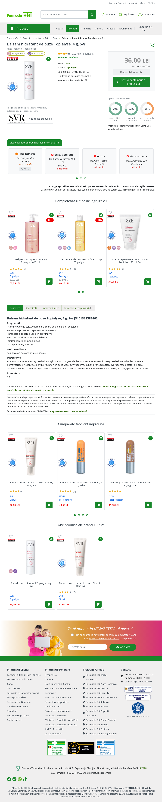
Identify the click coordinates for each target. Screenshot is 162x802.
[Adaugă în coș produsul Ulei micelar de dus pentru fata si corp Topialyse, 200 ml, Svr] (98, 281)
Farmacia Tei (13, 38)
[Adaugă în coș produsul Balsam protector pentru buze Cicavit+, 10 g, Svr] (49, 505)
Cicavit (13, 499)
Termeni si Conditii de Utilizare (24, 674)
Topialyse (71, 67)
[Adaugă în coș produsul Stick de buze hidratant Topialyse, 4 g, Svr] (48, 604)
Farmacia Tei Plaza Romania (100, 683)
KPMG (143, 768)
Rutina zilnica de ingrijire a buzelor (35, 389)
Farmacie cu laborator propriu (23, 692)
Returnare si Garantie (19, 701)
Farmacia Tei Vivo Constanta (100, 697)
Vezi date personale (110, 638)
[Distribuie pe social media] (152, 45)
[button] (77, 178)
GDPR (151, 3)
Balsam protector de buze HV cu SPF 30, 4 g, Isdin (130, 484)
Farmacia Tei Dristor (95, 688)
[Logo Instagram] (20, 779)
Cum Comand (14, 688)
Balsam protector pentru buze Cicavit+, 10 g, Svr (31, 484)
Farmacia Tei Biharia (95, 706)
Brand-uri (12, 711)
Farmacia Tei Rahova (96, 701)
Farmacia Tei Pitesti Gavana (99, 720)
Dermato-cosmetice (32, 38)
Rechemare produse (18, 715)
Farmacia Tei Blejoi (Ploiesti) (100, 733)
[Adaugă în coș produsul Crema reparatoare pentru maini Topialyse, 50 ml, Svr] (147, 281)
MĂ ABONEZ (123, 647)
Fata (47, 38)
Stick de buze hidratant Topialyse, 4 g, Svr (31, 584)
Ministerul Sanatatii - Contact (61, 724)
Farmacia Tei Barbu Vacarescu (95, 677)
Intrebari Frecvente (17, 706)
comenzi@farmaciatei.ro (138, 681)
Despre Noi (51, 674)
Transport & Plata (16, 697)
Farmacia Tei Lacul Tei (96, 692)
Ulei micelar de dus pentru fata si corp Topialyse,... (81, 261)
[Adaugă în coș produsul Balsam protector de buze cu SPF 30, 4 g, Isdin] (98, 505)
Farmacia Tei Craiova (96, 729)
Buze (55, 38)
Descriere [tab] (15, 307)
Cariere (49, 679)
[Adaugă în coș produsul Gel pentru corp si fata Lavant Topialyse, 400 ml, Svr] (49, 281)
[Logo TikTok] (25, 779)
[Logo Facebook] (9, 779)
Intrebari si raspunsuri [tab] (78, 307)
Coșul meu (127, 13)
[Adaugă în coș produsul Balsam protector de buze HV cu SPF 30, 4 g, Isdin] (148, 505)
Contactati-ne (14, 720)
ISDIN (62, 496)
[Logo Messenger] (14, 779)
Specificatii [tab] (31, 307)
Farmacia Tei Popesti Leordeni (96, 713)
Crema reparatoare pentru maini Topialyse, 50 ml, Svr (130, 261)
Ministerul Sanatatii (55, 715)
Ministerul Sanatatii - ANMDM (61, 720)
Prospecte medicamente (58, 711)
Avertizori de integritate (58, 697)
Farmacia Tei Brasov (95, 724)
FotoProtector (66, 499)
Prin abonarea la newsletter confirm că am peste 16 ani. (105, 634)
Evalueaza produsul (68, 57)
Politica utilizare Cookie (57, 683)
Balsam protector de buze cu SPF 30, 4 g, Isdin (81, 484)
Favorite (108, 14)
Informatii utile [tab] (51, 307)
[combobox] (64, 14)
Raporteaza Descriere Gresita (68, 411)
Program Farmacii (117, 3)
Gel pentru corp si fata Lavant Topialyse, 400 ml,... (31, 261)
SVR (67, 63)
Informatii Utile (136, 3)
